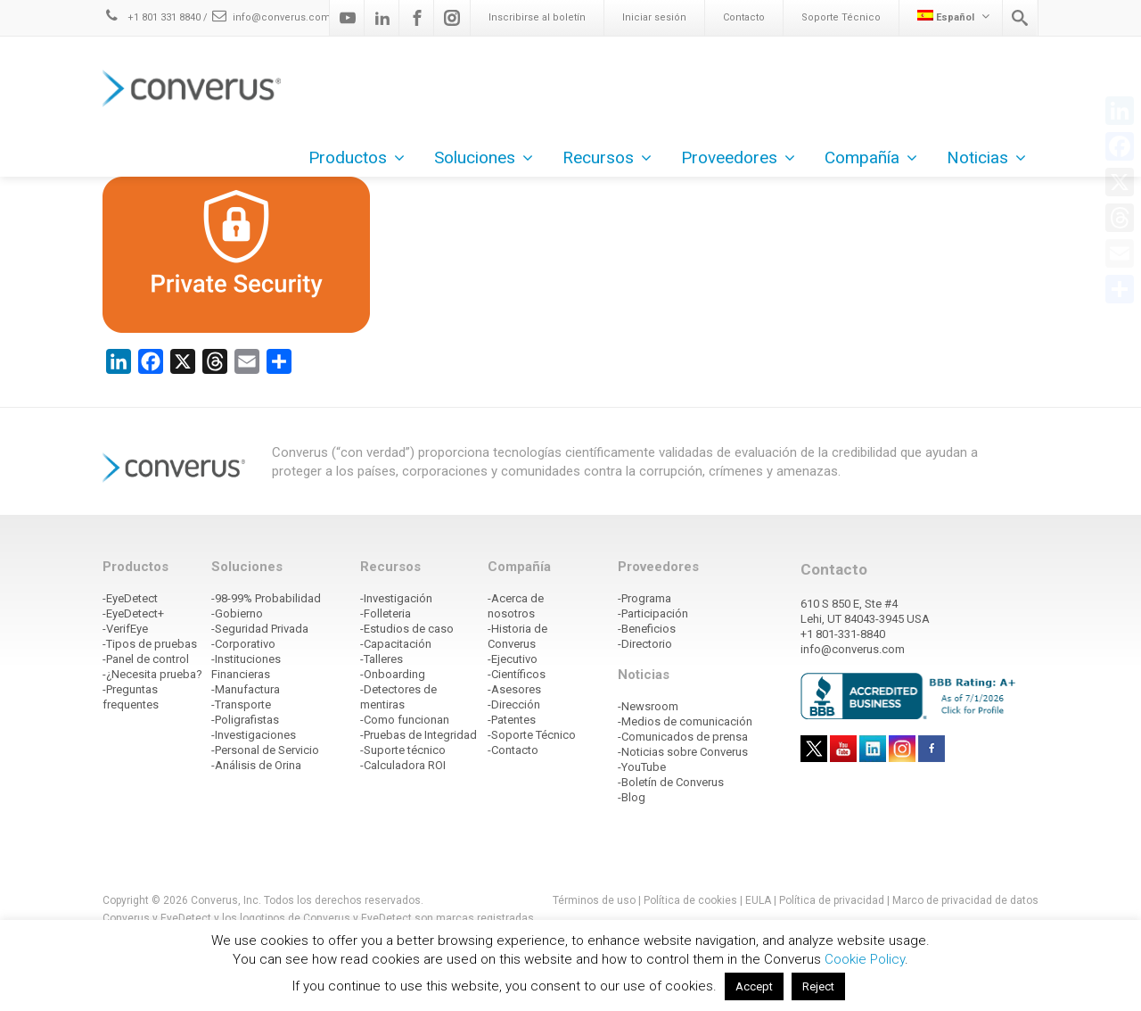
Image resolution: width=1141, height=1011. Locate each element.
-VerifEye (125, 628)
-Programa (644, 598)
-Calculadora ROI (403, 765)
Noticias (986, 157)
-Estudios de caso (407, 628)
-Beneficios (647, 628)
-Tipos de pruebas (150, 644)
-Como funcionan (404, 719)
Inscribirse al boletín (537, 17)
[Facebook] (417, 18)
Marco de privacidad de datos (965, 900)
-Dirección (514, 704)
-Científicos (517, 674)
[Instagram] (452, 18)
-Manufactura (245, 689)
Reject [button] (818, 986)
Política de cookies (690, 900)
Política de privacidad (833, 900)
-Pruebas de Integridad (418, 735)
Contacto (744, 17)
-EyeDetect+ (133, 613)
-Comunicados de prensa (683, 736)
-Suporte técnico (403, 750)
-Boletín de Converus (671, 782)
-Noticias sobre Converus (683, 751)
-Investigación (396, 598)
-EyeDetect (130, 598)
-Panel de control (146, 659)
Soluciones (483, 157)
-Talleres (381, 659)
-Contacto (513, 750)
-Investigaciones (253, 735)
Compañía (871, 157)
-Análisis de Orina (256, 765)
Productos (356, 157)
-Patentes (512, 719)
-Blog (631, 797)
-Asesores (514, 689)
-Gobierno (237, 613)
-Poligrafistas (245, 719)
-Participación (653, 613)
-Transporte (241, 704)
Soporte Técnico (841, 17)
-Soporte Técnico (532, 735)
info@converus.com (270, 17)
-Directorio (645, 644)
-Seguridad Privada (259, 628)
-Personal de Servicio (265, 750)
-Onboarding (392, 674)
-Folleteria (385, 613)
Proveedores (738, 157)
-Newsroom (648, 706)
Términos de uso (594, 900)
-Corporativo (243, 644)
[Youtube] (347, 18)
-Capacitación (395, 644)
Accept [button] (754, 986)
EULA (758, 900)
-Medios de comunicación (685, 721)
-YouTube (642, 767)
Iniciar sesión (654, 17)
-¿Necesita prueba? (152, 674)
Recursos (607, 157)
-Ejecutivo (513, 659)
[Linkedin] (382, 18)
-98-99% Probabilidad (266, 598)
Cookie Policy (865, 959)
